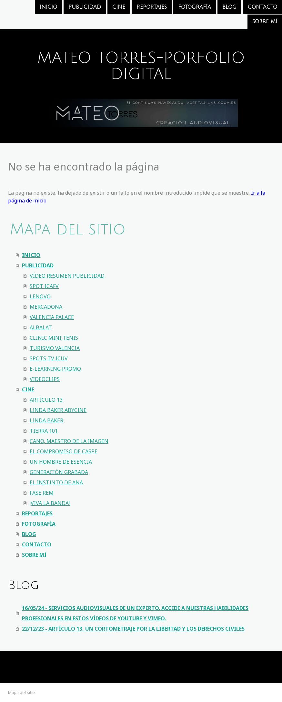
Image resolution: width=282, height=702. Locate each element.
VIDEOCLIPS (45, 379)
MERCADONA (46, 306)
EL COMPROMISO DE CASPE (63, 451)
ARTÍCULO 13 (46, 399)
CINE (118, 7)
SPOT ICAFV (44, 286)
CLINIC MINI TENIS (54, 337)
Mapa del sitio (21, 692)
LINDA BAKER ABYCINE (58, 410)
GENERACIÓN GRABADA (59, 472)
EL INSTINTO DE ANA (56, 482)
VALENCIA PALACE (52, 317)
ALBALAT (41, 327)
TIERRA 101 (44, 430)
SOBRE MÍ (264, 22)
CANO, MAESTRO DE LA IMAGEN (69, 441)
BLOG (229, 7)
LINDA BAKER (46, 420)
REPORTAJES (151, 7)
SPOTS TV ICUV (49, 358)
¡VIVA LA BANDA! (50, 503)
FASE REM (42, 492)
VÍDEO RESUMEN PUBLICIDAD (67, 275)
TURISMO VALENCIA (55, 348)
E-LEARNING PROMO (55, 368)
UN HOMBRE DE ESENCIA (61, 461)
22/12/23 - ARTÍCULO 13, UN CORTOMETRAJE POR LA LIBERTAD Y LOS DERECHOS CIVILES (133, 628)
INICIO (48, 7)
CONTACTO (262, 7)
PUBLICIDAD (84, 7)
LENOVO (40, 296)
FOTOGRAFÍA (194, 7)
